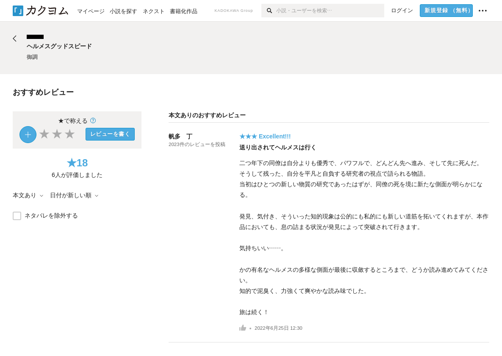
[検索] (268, 10)
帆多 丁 (180, 136)
